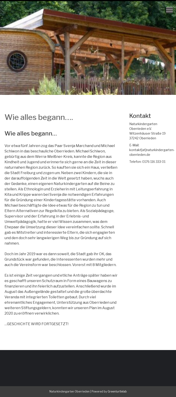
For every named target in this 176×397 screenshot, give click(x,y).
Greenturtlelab (117, 391)
